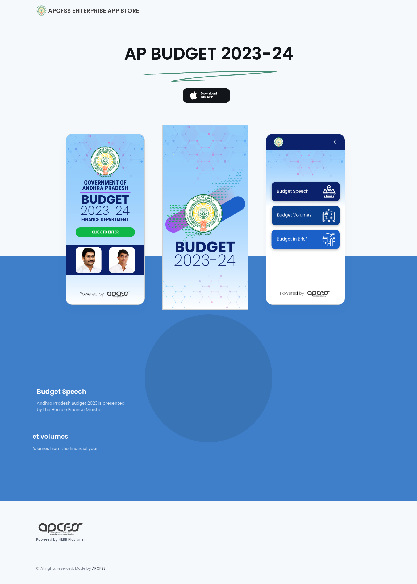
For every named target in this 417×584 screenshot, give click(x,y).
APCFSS (99, 568)
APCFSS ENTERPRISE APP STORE (87, 10)
